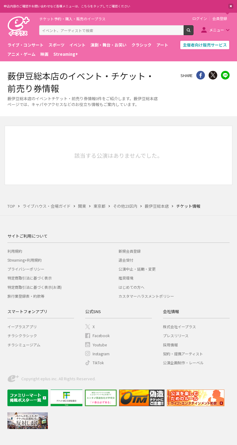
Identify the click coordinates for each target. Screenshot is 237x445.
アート (162, 45)
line (225, 75)
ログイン (199, 18)
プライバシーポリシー (25, 268)
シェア (200, 75)
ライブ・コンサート (25, 45)
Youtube (100, 344)
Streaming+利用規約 (24, 260)
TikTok (98, 362)
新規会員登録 (129, 251)
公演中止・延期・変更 (137, 268)
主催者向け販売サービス (205, 45)
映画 (44, 54)
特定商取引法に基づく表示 (29, 277)
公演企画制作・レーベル (183, 362)
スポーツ (56, 45)
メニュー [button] (216, 29)
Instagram (101, 353)
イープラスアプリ (22, 326)
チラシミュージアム (23, 344)
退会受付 (125, 260)
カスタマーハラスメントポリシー (146, 296)
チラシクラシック (22, 335)
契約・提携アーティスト (183, 353)
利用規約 (14, 251)
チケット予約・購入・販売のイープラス (72, 18)
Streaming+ (65, 54)
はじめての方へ (131, 287)
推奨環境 (125, 277)
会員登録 (219, 18)
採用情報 (170, 344)
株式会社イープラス (179, 326)
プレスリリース (176, 335)
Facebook (101, 335)
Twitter (213, 75)
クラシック (141, 45)
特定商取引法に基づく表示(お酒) (34, 287)
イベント (77, 45)
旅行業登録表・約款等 (25, 296)
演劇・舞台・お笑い (108, 45)
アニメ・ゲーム (21, 54)
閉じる (230, 6)
